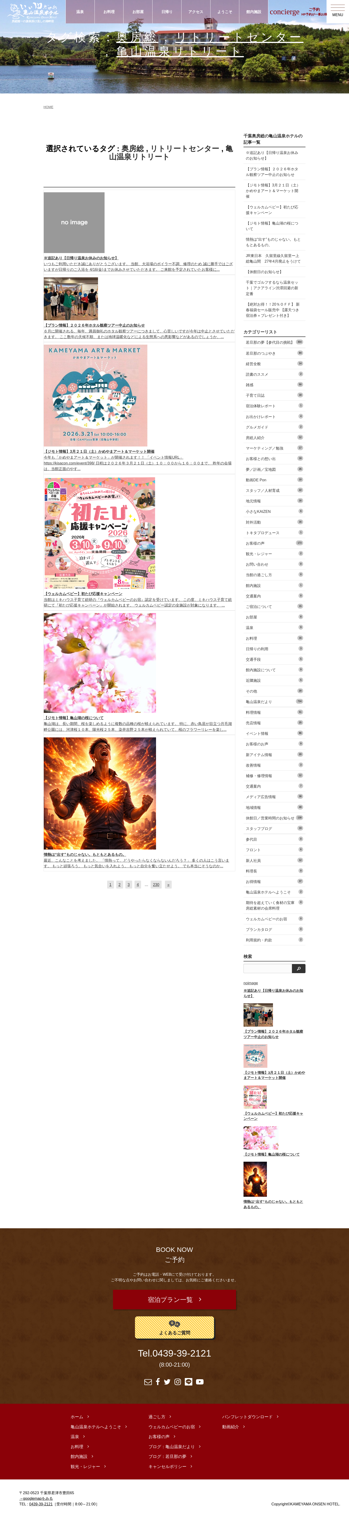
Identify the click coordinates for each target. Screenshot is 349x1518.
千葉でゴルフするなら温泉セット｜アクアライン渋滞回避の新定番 (272, 288)
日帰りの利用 (274, 648)
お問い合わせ (274, 563)
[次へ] (168, 885)
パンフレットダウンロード (247, 1417)
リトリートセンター (239, 37)
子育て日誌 (274, 395)
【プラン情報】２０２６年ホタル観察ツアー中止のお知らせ (272, 172)
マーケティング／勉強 (274, 447)
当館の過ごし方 (274, 574)
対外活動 (274, 521)
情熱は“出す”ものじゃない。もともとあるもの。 (273, 242)
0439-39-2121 (182, 1354)
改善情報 (274, 764)
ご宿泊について (274, 606)
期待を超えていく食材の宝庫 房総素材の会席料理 (274, 905)
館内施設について (274, 669)
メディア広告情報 (274, 796)
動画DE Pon (274, 479)
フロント (274, 849)
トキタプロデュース (274, 532)
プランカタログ (274, 929)
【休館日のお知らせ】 (264, 272)
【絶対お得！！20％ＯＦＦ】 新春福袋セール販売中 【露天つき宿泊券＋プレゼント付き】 (273, 310)
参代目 (274, 838)
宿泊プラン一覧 (170, 1300)
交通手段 (274, 659)
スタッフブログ (274, 828)
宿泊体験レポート (274, 405)
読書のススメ (274, 373)
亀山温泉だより (274, 701)
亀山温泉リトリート (180, 51)
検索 (248, 956)
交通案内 (274, 595)
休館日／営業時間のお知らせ (274, 817)
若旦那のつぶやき (274, 352)
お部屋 (138, 12)
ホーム (77, 1417)
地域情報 (274, 807)
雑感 (274, 384)
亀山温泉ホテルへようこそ (274, 891)
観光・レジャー (274, 553)
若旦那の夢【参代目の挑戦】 (274, 341)
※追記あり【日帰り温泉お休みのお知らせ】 (272, 155)
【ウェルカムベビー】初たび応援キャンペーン (272, 210)
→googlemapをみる (36, 1499)
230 (156, 884)
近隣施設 (274, 680)
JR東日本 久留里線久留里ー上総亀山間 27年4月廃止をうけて (273, 258)
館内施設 (253, 12)
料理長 (274, 870)
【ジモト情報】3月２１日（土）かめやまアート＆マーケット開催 (273, 190)
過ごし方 (157, 1417)
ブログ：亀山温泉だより (172, 1447)
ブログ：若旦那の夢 (167, 1457)
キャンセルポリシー (167, 1467)
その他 (274, 690)
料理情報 (274, 712)
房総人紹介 (274, 437)
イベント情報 (274, 733)
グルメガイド (274, 426)
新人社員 (274, 860)
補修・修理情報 (274, 775)
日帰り (167, 12)
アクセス (195, 12)
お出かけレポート (274, 416)
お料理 (109, 12)
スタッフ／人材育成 (274, 490)
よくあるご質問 (174, 1327)
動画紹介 (230, 1427)
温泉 (80, 12)
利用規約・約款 (274, 939)
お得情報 (274, 881)
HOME (48, 107)
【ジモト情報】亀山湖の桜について (272, 226)
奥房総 (137, 37)
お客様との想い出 (274, 458)
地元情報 (274, 500)
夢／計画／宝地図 (274, 469)
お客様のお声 (274, 743)
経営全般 (274, 363)
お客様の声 (274, 542)
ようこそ (224, 12)
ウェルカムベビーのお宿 (274, 918)
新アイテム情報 (274, 754)
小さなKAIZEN (274, 511)
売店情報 (274, 722)
